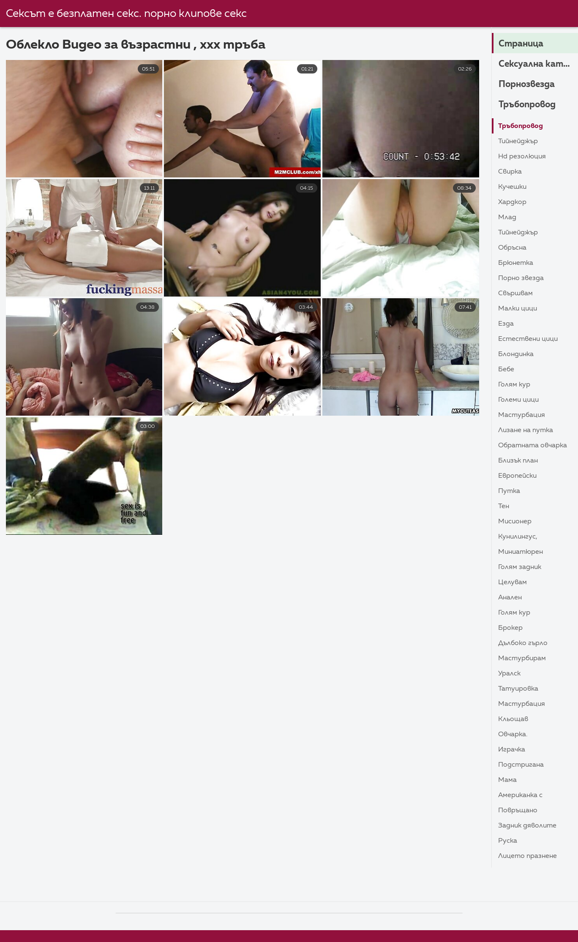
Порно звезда (521, 278)
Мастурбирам (522, 658)
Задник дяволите (527, 825)
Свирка (510, 172)
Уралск (509, 673)
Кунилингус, (517, 537)
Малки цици (517, 308)
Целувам (512, 582)
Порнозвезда (529, 84)
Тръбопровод (529, 104)
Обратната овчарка (532, 445)
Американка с (520, 795)
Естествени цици (528, 339)
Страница (522, 44)
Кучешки (512, 187)
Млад (507, 217)
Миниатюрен (520, 552)
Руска (507, 841)
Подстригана (521, 765)
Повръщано (517, 810)
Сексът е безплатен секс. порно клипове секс (126, 13)
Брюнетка (515, 263)
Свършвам (515, 293)
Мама (507, 780)
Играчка (511, 749)
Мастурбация (521, 415)
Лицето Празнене (527, 856)
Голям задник (519, 567)
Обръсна (512, 248)
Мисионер (515, 521)
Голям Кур (514, 384)
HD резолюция (522, 156)
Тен (503, 506)
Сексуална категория (538, 64)
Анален (510, 597)
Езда (506, 324)
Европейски (517, 476)
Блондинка (516, 354)
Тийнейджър (518, 141)
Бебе (506, 369)
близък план (518, 460)
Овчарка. (512, 734)
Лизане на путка (525, 430)
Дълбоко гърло (523, 643)
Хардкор (512, 202)
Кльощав (513, 719)
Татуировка (518, 689)
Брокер (510, 628)
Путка (509, 491)
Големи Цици (518, 400)
